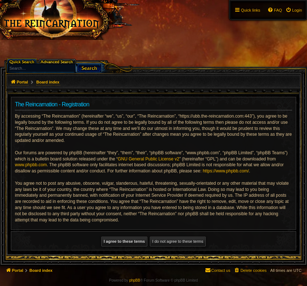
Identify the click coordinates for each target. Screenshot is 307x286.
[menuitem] (294, 10)
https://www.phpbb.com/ (226, 170)
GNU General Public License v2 (148, 159)
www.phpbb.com (31, 164)
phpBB (134, 280)
